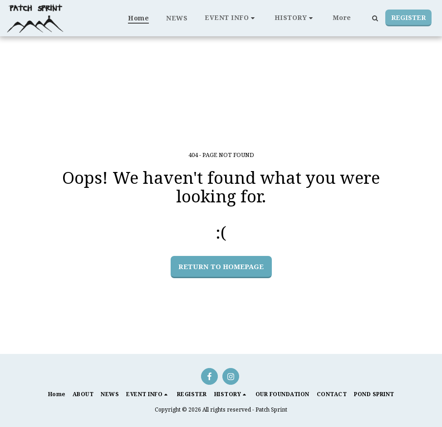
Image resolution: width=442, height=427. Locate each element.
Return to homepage (221, 266)
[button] (230, 18)
